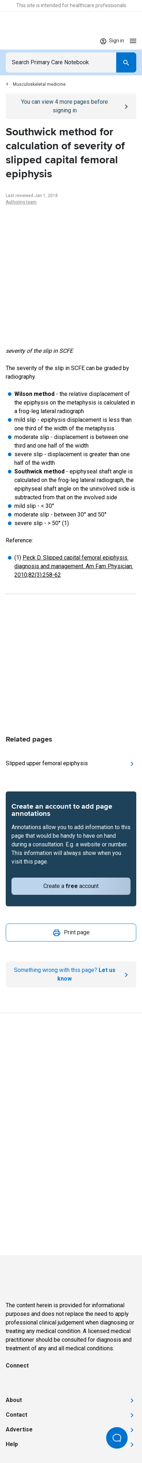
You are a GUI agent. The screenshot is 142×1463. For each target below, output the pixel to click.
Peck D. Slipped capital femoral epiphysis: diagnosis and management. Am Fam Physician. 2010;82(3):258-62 (73, 566)
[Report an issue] (71, 974)
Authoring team (21, 202)
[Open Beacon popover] (117, 1438)
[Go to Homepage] (28, 41)
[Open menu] (133, 40)
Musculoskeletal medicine (36, 84)
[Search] (126, 62)
